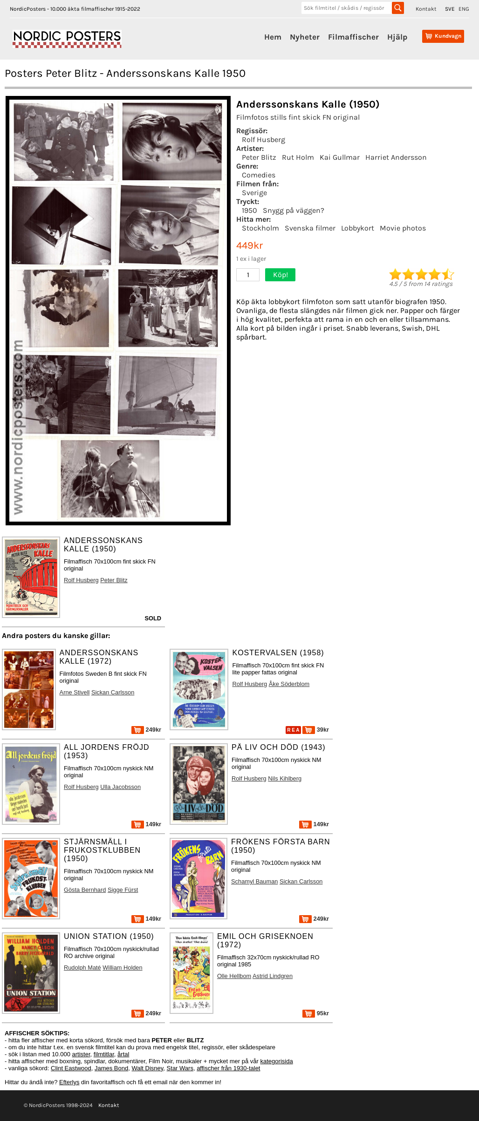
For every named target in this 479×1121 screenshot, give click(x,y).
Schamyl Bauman (254, 881)
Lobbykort (357, 228)
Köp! (280, 274)
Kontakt (426, 9)
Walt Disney (147, 1068)
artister (81, 1054)
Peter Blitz (259, 157)
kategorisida (276, 1061)
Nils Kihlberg (284, 778)
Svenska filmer (310, 228)
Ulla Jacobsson (120, 786)
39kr (315, 729)
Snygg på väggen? (293, 210)
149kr (146, 824)
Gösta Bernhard (85, 889)
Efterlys (69, 1082)
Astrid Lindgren (273, 975)
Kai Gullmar (340, 157)
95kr (315, 1013)
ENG (463, 9)
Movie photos (403, 228)
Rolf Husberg (263, 139)
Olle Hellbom (234, 975)
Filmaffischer (353, 36)
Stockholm (260, 228)
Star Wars (180, 1068)
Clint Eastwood (71, 1068)
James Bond (111, 1068)
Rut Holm (298, 157)
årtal (123, 1054)
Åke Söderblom (289, 683)
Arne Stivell (75, 692)
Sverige (254, 192)
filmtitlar (104, 1054)
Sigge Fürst (123, 889)
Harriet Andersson (396, 157)
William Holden (122, 967)
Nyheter (305, 36)
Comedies (258, 174)
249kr (146, 729)
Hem (272, 36)
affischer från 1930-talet (228, 1068)
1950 (249, 210)
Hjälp (397, 36)
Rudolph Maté (82, 967)
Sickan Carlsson (112, 692)
